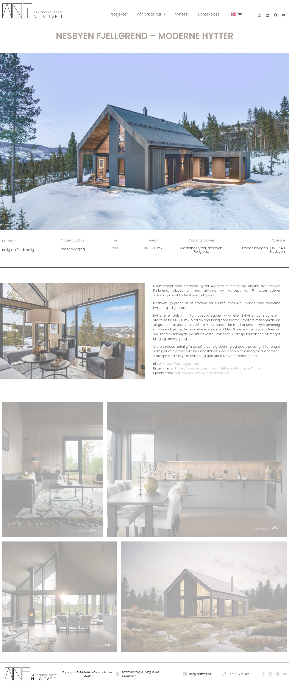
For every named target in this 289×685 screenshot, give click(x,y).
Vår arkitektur (151, 14)
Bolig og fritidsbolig (18, 249)
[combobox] (237, 14)
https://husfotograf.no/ (181, 363)
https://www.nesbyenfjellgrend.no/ (202, 373)
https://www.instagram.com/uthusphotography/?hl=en (218, 368)
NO (236, 14)
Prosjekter (119, 14)
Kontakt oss (208, 14)
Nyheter (182, 14)
